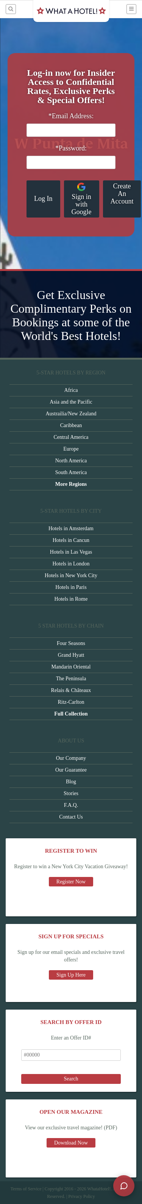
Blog (71, 781)
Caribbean (71, 425)
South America (71, 472)
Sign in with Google (82, 199)
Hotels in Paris (70, 587)
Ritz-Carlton (71, 702)
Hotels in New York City (71, 575)
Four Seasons (71, 643)
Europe (70, 449)
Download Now (71, 1143)
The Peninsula (71, 678)
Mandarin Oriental (71, 667)
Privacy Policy (81, 1196)
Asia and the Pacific (71, 402)
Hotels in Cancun (71, 540)
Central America (70, 437)
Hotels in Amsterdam (71, 528)
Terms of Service (26, 1188)
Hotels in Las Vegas (71, 552)
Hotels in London (71, 564)
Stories (71, 793)
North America (71, 460)
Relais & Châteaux (71, 690)
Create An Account (122, 193)
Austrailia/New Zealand (70, 413)
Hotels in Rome (71, 599)
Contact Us (71, 817)
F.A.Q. (71, 805)
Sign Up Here (71, 975)
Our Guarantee (71, 770)
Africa (71, 390)
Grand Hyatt (71, 655)
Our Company (71, 758)
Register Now (71, 882)
